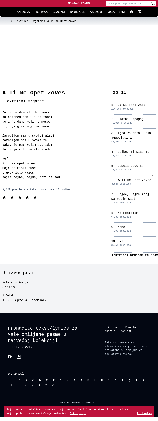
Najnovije (77, 12)
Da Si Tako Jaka (131, 105)
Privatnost (112, 327)
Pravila (130, 327)
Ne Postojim (128, 213)
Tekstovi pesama (117, 342)
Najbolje (96, 12)
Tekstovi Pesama (79, 3)
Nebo (121, 227)
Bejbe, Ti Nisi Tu (133, 152)
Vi (121, 241)
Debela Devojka (130, 166)
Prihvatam (144, 413)
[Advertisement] (79, 54)
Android (110, 331)
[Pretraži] (153, 3)
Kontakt (126, 331)
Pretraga (41, 12)
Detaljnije (78, 413)
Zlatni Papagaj (130, 119)
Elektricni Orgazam (23, 101)
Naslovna (23, 12)
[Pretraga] (128, 3)
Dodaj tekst (116, 12)
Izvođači (58, 12)
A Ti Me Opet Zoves (134, 180)
